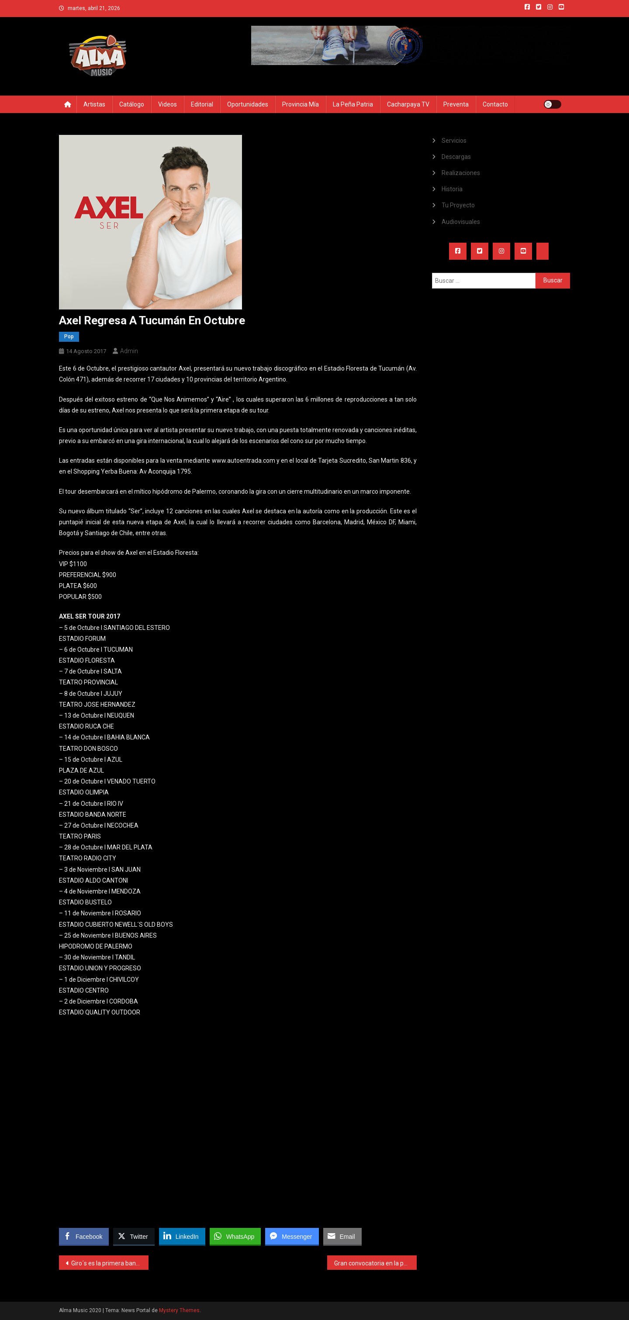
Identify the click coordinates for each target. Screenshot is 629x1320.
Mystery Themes (179, 1310)
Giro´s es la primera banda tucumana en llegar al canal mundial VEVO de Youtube (110, 1263)
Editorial (202, 104)
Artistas (94, 104)
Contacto (495, 104)
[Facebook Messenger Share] (291, 1236)
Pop (69, 336)
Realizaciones (461, 172)
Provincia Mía (300, 104)
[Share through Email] (342, 1236)
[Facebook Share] (84, 1236)
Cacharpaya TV (408, 104)
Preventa (456, 104)
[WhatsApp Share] (235, 1236)
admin (129, 350)
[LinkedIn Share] (182, 1236)
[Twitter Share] (133, 1236)
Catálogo (131, 104)
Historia (452, 189)
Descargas (456, 156)
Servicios (454, 140)
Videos (167, 104)
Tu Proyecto (458, 205)
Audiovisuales (461, 221)
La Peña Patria (353, 104)
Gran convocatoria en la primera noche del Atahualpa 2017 (375, 1263)
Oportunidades (247, 104)
